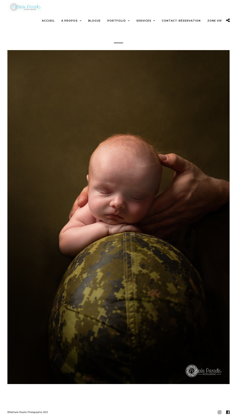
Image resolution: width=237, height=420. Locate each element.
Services (143, 20)
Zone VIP (214, 20)
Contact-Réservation (181, 20)
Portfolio (116, 20)
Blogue (94, 20)
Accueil (48, 20)
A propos (69, 20)
